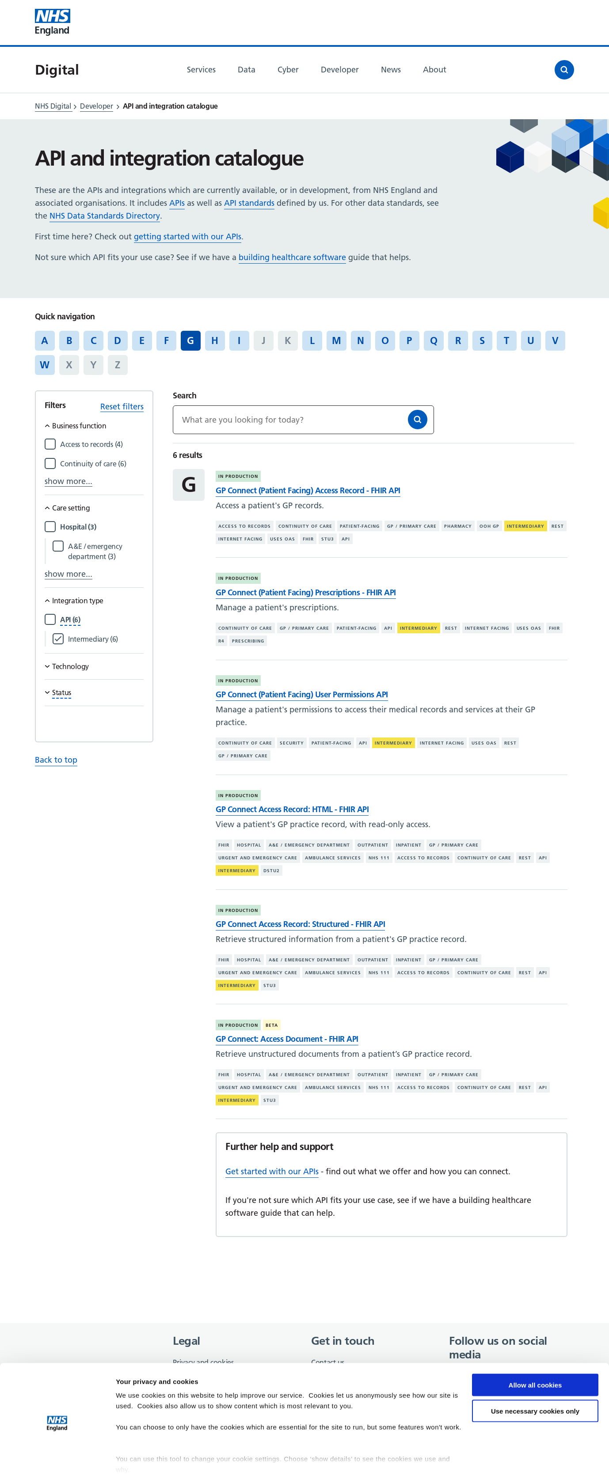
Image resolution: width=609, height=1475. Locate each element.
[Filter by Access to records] (102, 444)
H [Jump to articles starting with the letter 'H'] (214, 340)
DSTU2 (271, 871)
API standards (249, 203)
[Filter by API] (70, 620)
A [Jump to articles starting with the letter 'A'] (44, 340)
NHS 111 (379, 858)
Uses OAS (282, 539)
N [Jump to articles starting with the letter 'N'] (360, 340)
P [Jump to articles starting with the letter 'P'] (409, 340)
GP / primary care (412, 526)
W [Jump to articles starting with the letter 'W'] (44, 365)
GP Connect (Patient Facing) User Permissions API (302, 694)
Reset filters (122, 406)
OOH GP (489, 526)
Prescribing (248, 641)
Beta (272, 1025)
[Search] (417, 419)
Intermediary (525, 526)
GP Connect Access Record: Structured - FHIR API (300, 924)
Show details (136, 1457)
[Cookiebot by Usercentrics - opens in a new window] (57, 1457)
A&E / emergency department (309, 845)
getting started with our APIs (187, 236)
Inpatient (409, 845)
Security (292, 743)
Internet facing (240, 539)
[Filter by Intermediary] (106, 639)
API (346, 539)
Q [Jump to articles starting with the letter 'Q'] (434, 340)
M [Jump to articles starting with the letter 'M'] (336, 340)
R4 (221, 641)
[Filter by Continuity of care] (102, 464)
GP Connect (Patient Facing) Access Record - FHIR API (308, 490)
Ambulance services (333, 858)
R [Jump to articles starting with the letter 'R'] (458, 340)
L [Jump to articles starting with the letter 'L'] (312, 340)
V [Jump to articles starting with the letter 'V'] (555, 340)
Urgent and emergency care (257, 858)
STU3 (327, 539)
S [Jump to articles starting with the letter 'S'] (482, 340)
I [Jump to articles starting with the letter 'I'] (239, 340)
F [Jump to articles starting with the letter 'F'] (166, 340)
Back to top (56, 760)
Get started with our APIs (272, 1171)
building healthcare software (292, 257)
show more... (68, 481)
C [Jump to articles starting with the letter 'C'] (93, 340)
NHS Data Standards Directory (104, 216)
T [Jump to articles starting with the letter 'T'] (506, 340)
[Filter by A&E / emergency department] (106, 551)
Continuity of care (305, 526)
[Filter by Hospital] (102, 527)
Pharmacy (458, 526)
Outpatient (373, 845)
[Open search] (564, 69)
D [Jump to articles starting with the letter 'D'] (117, 340)
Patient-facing (360, 526)
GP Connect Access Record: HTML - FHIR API (292, 809)
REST (558, 526)
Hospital (249, 845)
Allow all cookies (535, 1350)
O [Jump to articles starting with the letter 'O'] (385, 340)
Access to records (244, 526)
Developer (96, 106)
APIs (177, 203)
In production (238, 476)
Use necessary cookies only (535, 1376)
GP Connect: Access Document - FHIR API (287, 1039)
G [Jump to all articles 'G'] (190, 340)
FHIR (308, 539)
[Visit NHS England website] (52, 22)
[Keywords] (303, 419)
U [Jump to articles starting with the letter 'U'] (530, 340)
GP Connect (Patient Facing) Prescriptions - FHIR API (306, 592)
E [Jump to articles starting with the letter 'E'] (142, 340)
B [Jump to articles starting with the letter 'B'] (69, 340)
